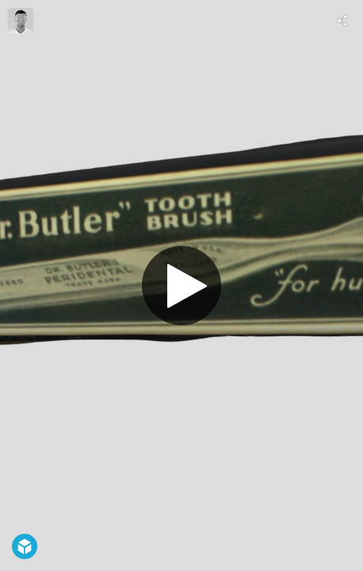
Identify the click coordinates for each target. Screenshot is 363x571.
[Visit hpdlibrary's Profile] (20, 20)
